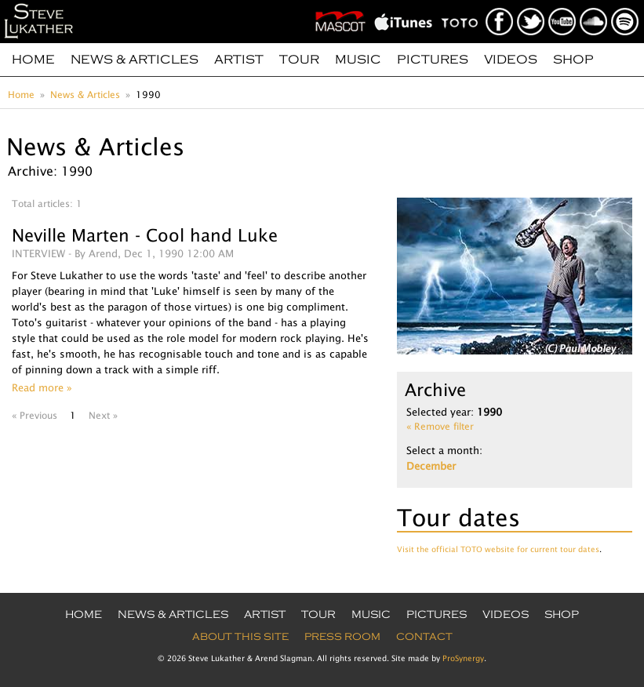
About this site (240, 636)
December (431, 466)
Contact (424, 636)
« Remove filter (440, 426)
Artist (239, 60)
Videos (510, 60)
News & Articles (134, 60)
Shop (573, 60)
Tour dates (458, 517)
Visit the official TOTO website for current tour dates (498, 549)
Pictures (432, 60)
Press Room (342, 636)
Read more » (42, 387)
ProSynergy (463, 658)
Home (33, 60)
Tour (299, 60)
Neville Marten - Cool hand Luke (145, 235)
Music (358, 60)
